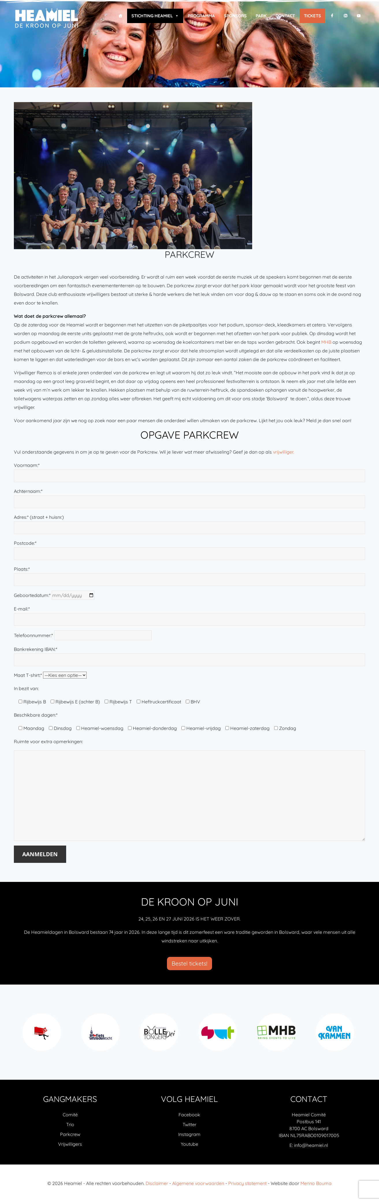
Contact (285, 15)
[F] (332, 16)
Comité (70, 1115)
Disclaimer (157, 1183)
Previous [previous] (19, 1035)
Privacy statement (247, 1183)
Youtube (189, 1144)
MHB (326, 342)
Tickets (312, 15)
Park (261, 15)
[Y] (358, 16)
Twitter (189, 1124)
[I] (345, 16)
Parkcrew (70, 1134)
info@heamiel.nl (311, 1145)
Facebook (189, 1115)
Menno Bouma (316, 1183)
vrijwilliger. (283, 452)
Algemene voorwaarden (198, 1183)
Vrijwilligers (70, 1144)
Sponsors (235, 15)
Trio (70, 1124)
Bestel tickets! (189, 963)
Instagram (189, 1134)
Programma (201, 15)
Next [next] (360, 1035)
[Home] (120, 16)
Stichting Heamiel (155, 16)
